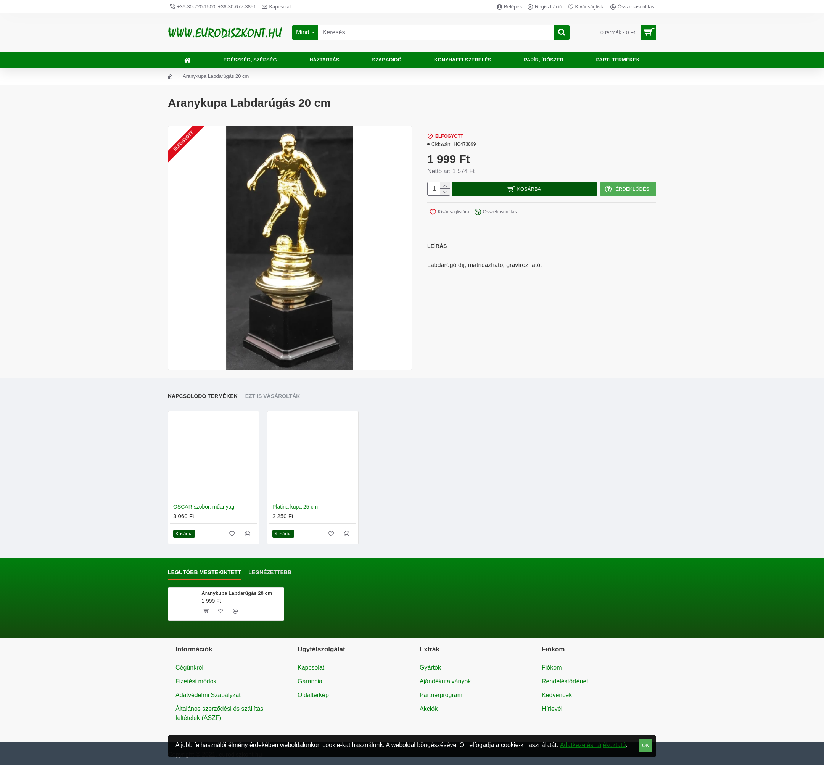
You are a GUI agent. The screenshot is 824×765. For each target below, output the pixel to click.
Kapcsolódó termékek (203, 396)
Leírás (437, 241)
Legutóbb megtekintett (204, 572)
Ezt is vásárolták (272, 396)
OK (645, 745)
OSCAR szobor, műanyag (203, 507)
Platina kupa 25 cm (295, 507)
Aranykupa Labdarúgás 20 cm (236, 593)
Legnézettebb (269, 572)
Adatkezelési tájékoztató (593, 745)
